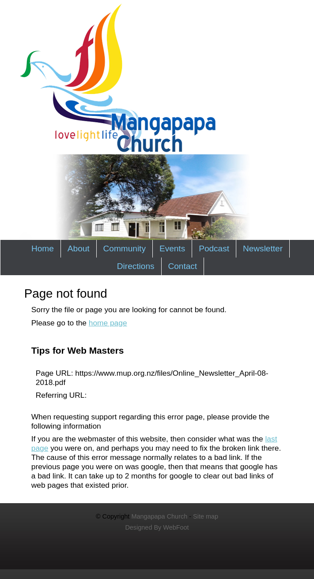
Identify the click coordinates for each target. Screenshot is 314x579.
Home (42, 248)
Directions (136, 266)
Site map (205, 516)
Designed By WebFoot (157, 527)
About (79, 248)
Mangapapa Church (159, 516)
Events (172, 248)
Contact (182, 266)
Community (124, 248)
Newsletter (263, 248)
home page (108, 322)
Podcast (214, 248)
